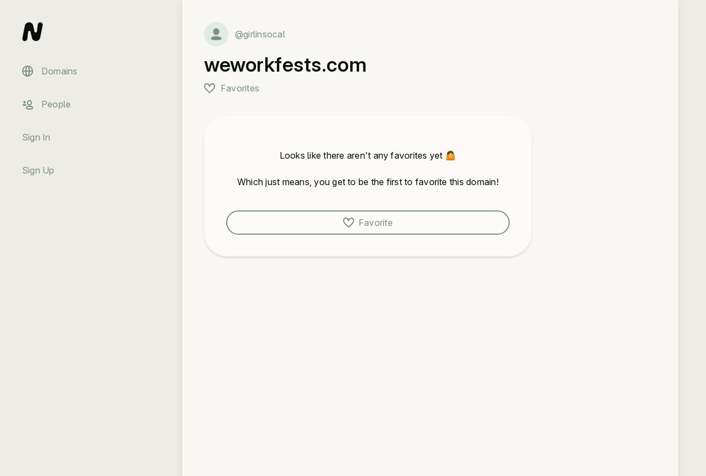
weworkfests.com (285, 64)
